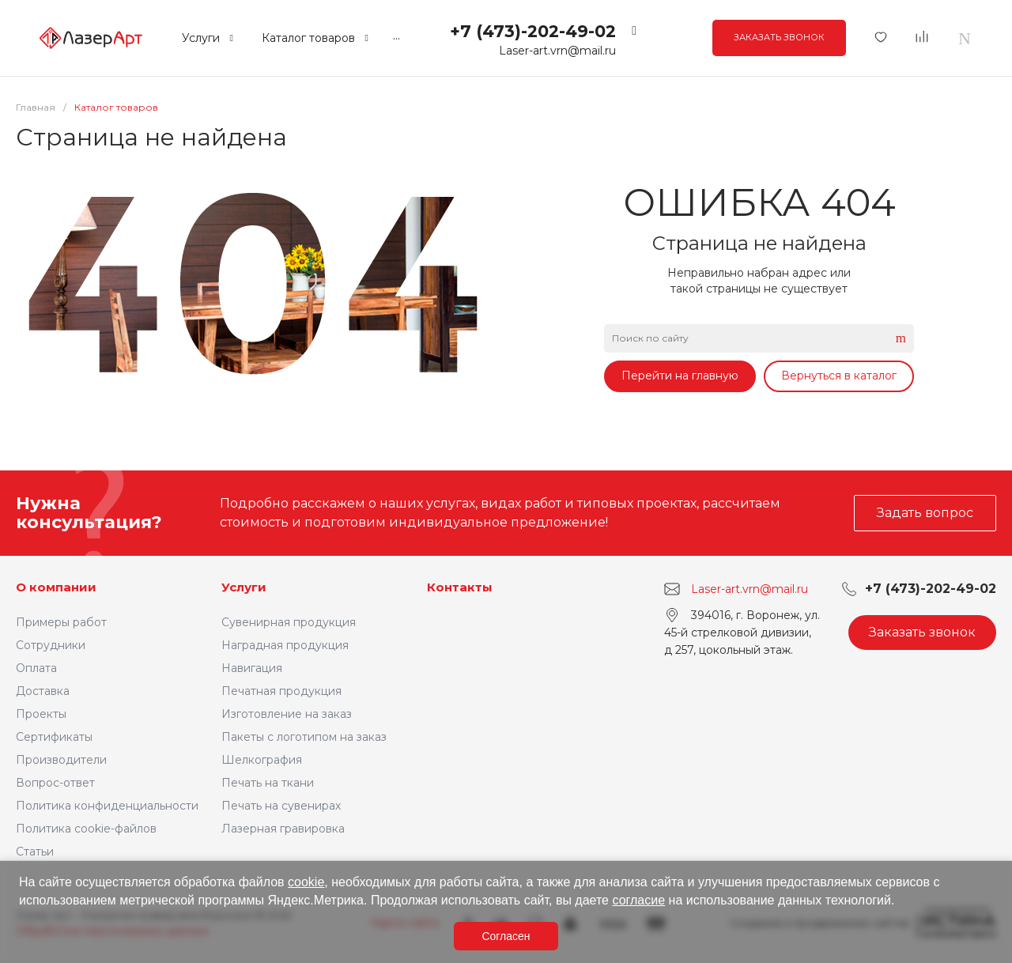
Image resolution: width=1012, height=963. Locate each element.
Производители (61, 760)
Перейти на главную (679, 375)
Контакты (460, 587)
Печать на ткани (267, 783)
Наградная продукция (285, 645)
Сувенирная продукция (288, 622)
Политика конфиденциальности (107, 806)
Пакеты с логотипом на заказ (304, 737)
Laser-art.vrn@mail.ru (557, 50)
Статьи (35, 851)
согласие (638, 900)
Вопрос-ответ (55, 783)
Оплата (36, 668)
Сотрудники (50, 645)
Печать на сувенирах (281, 806)
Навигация (251, 668)
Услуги (243, 587)
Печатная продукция (281, 691)
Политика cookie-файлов (86, 828)
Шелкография (261, 760)
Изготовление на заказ (286, 714)
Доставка (43, 691)
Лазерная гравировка (283, 828)
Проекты (41, 714)
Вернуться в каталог (839, 375)
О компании (56, 587)
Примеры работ (61, 622)
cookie (306, 882)
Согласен (505, 936)
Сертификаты (54, 737)
